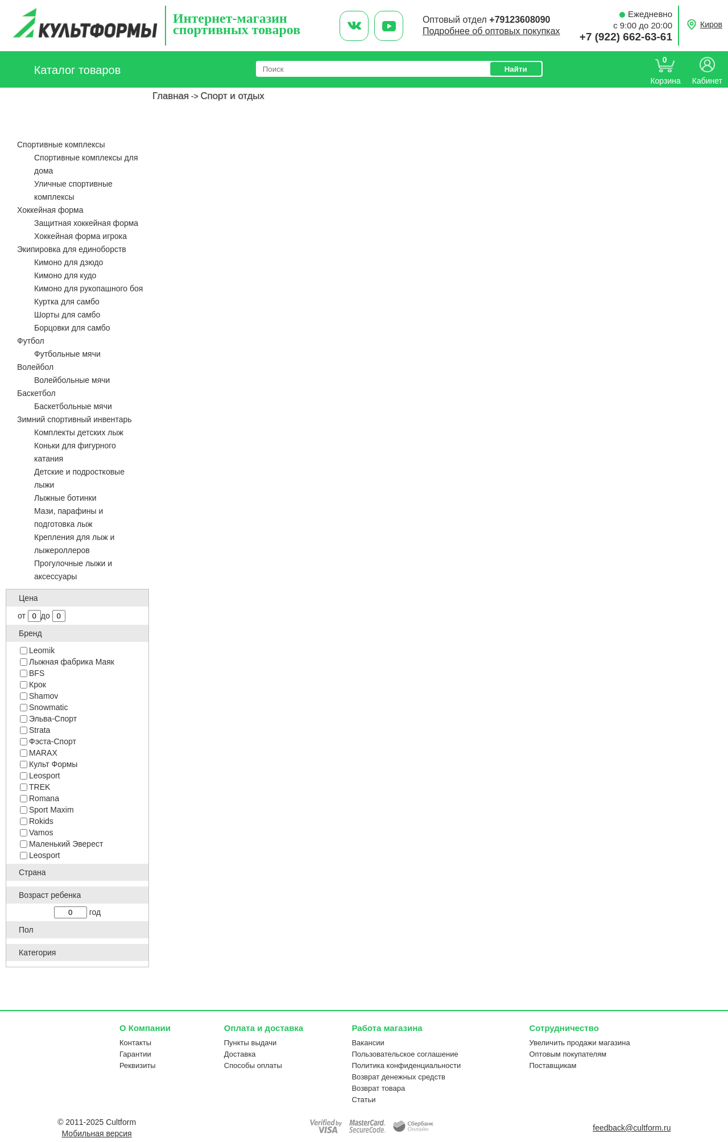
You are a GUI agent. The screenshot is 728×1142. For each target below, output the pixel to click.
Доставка (240, 1054)
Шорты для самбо (67, 314)
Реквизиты (137, 1065)
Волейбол (35, 367)
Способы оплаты (253, 1065)
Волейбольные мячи (72, 380)
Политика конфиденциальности (406, 1065)
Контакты (135, 1042)
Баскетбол (36, 393)
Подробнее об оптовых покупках (491, 31)
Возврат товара (378, 1088)
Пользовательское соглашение (404, 1054)
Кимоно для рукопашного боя (88, 288)
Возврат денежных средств (398, 1077)
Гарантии (135, 1054)
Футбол (30, 340)
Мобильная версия (97, 1133)
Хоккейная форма (50, 210)
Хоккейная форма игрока (80, 236)
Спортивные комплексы (61, 144)
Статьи (363, 1099)
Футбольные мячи (67, 353)
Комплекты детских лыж (78, 432)
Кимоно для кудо (65, 275)
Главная (170, 95)
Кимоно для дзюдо (68, 262)
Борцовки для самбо (72, 327)
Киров (711, 24)
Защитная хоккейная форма (86, 223)
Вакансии (367, 1042)
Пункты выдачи (250, 1042)
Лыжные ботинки (65, 497)
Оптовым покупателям (567, 1054)
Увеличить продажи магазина (579, 1042)
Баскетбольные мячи (73, 406)
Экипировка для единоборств (71, 249)
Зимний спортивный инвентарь (74, 419)
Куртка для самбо (67, 301)
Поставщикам (552, 1065)
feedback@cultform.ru (632, 1127)
